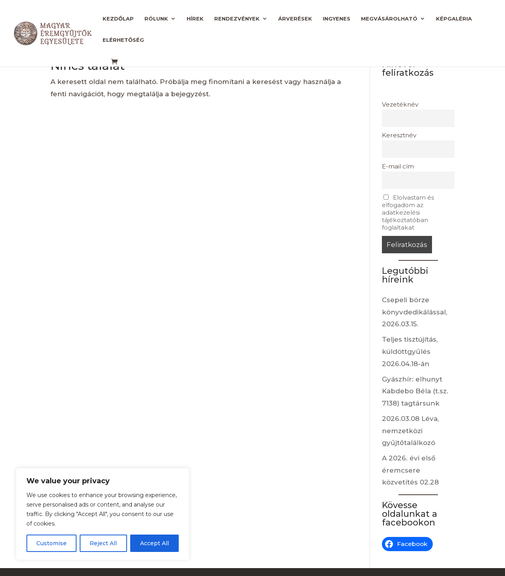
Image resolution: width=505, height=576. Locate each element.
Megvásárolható (389, 19)
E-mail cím (398, 166)
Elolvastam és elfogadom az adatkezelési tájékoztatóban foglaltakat (408, 212)
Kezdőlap (118, 19)
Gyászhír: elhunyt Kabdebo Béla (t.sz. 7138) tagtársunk (415, 391)
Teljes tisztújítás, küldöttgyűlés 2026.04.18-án (410, 351)
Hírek (195, 19)
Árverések (295, 19)
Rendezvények (237, 19)
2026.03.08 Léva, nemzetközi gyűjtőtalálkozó (410, 431)
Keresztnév (399, 135)
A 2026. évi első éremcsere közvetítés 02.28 (410, 470)
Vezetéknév (400, 104)
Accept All (154, 543)
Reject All (103, 543)
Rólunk (156, 19)
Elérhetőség (123, 40)
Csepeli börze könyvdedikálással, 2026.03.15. (414, 312)
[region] (102, 514)
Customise (51, 543)
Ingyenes (336, 19)
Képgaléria (454, 19)
